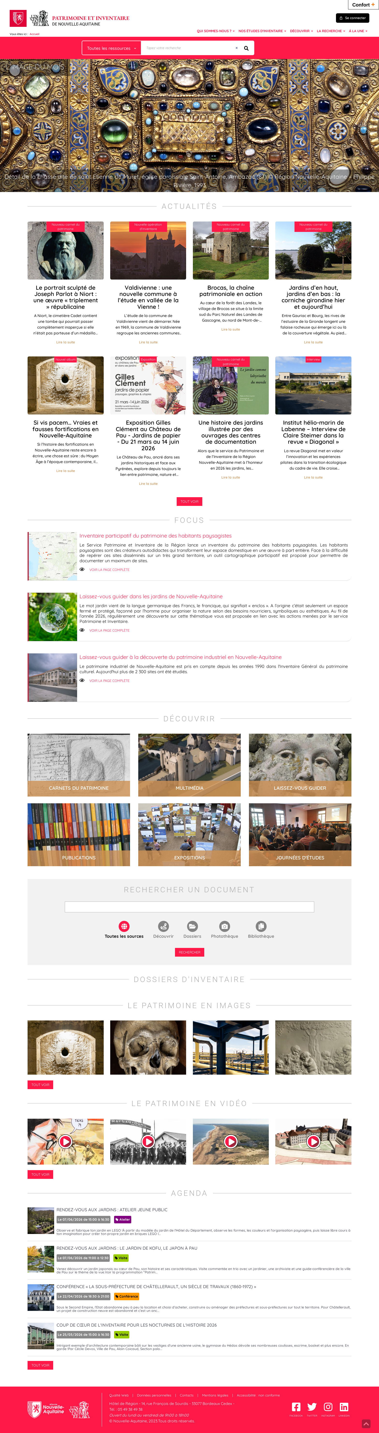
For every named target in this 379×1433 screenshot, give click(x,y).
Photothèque (224, 936)
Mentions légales (215, 1395)
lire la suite (79, 765)
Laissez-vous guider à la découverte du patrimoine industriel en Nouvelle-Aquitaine (181, 657)
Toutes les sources (124, 936)
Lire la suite (65, 342)
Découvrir (163, 936)
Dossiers (192, 936)
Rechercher (189, 952)
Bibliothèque (261, 936)
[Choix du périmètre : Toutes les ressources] (112, 48)
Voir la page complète (109, 570)
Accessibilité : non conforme (258, 1395)
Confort (363, 4)
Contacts (187, 1395)
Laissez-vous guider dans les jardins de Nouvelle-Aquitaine (151, 596)
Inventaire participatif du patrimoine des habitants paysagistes (156, 535)
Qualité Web (119, 1395)
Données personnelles (154, 1395)
